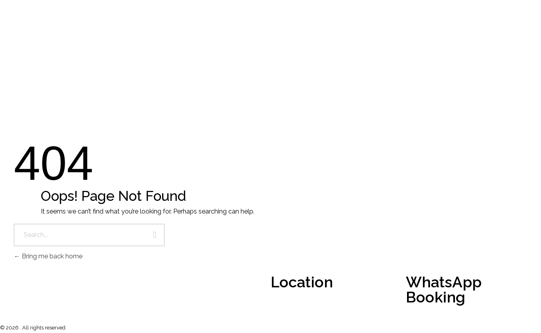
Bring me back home (48, 256)
